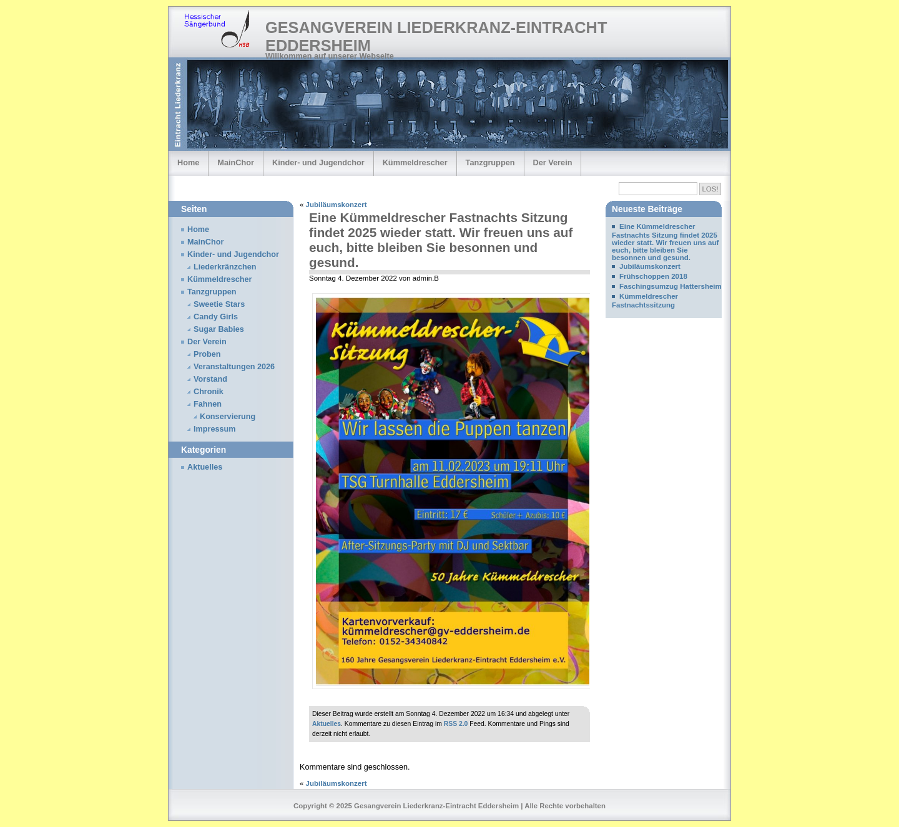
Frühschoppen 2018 (653, 276)
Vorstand (210, 379)
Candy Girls (216, 316)
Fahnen (208, 404)
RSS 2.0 (456, 723)
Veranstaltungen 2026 (234, 366)
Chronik (209, 391)
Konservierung (227, 416)
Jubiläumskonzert (336, 204)
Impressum (215, 429)
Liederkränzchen (225, 267)
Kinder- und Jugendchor (318, 162)
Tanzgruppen (490, 162)
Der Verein (552, 162)
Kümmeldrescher (415, 162)
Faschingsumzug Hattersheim (670, 286)
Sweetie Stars (219, 304)
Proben (207, 354)
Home (188, 162)
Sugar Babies (219, 329)
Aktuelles (326, 723)
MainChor (235, 162)
